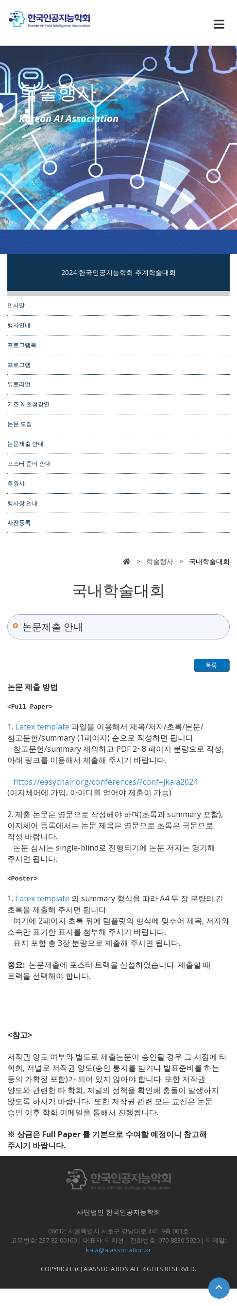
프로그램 (19, 364)
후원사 (16, 483)
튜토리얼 (19, 384)
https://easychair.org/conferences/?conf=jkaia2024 (105, 783)
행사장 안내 (22, 503)
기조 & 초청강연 (28, 404)
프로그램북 (21, 345)
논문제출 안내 (25, 443)
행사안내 (19, 325)
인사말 (16, 305)
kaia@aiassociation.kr (118, 1252)
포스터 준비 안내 (29, 463)
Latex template (43, 728)
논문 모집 (19, 423)
